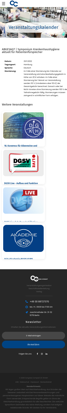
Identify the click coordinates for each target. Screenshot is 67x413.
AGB (17, 382)
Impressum (35, 382)
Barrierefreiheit (46, 382)
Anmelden (33, 338)
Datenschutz (24, 382)
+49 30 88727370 (49, 301)
